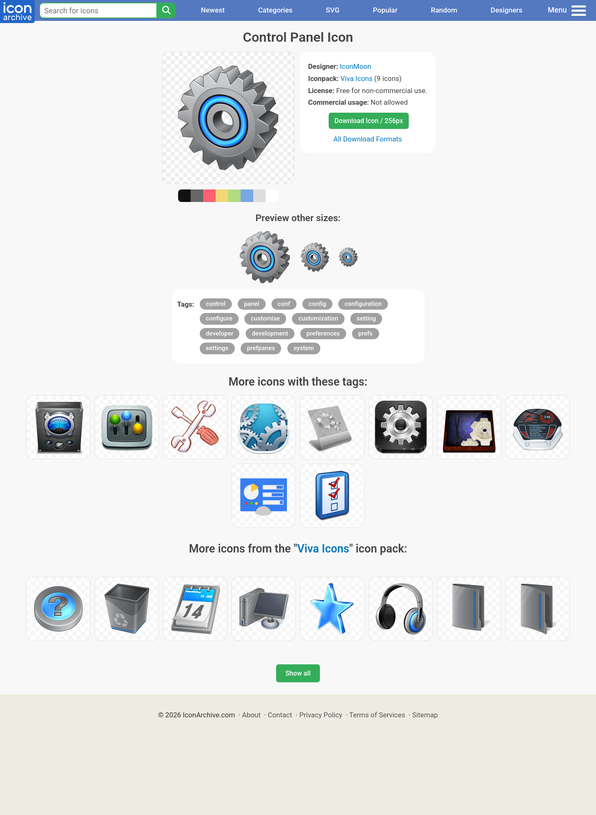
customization (318, 318)
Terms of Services (377, 715)
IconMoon (355, 66)
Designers (506, 10)
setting (366, 318)
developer (220, 333)
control (216, 304)
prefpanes (261, 348)
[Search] (166, 10)
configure (219, 318)
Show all (297, 673)
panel (251, 304)
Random (444, 10)
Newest (212, 10)
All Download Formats (367, 139)
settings (217, 348)
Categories (275, 10)
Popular (385, 10)
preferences (323, 333)
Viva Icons (356, 78)
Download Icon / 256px (368, 121)
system (304, 348)
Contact (280, 715)
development (270, 333)
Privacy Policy (320, 715)
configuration (363, 304)
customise (265, 318)
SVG (332, 10)
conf (284, 304)
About (251, 715)
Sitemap (425, 715)
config (317, 304)
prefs (365, 333)
